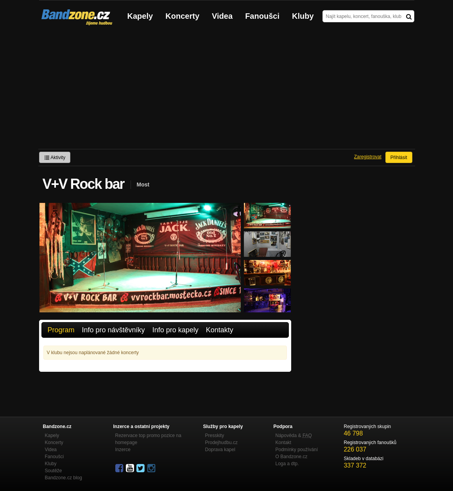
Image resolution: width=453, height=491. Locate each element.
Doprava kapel (220, 449)
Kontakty (219, 329)
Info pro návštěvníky (113, 329)
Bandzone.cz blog (63, 477)
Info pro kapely (175, 329)
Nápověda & (294, 435)
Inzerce (123, 449)
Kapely (140, 16)
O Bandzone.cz (292, 456)
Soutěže (53, 470)
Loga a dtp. (287, 463)
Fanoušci (262, 16)
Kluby (303, 16)
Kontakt (284, 442)
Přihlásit (398, 157)
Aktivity (55, 157)
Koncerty (182, 16)
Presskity (214, 435)
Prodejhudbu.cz (221, 442)
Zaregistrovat (367, 156)
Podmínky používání (297, 449)
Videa (222, 16)
